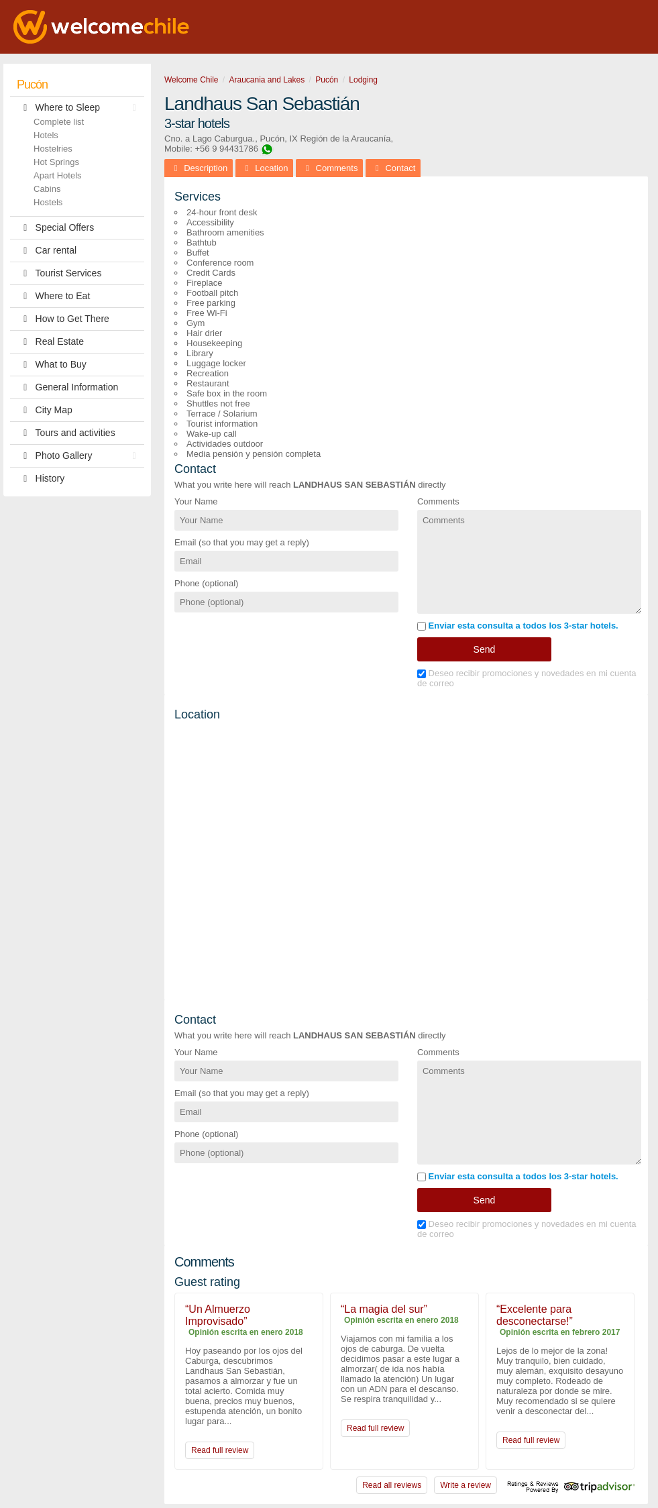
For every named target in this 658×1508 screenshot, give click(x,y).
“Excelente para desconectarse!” (534, 1315)
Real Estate (50, 342)
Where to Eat (53, 296)
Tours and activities (66, 433)
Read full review (219, 1450)
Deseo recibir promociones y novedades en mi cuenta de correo (527, 678)
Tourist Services (59, 273)
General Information (67, 387)
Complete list (59, 122)
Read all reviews (391, 1485)
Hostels (48, 202)
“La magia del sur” (384, 1309)
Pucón (32, 84)
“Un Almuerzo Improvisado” (217, 1315)
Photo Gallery (80, 456)
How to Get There (63, 319)
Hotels (46, 135)
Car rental (46, 251)
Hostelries (53, 149)
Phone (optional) (206, 583)
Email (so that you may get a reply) (241, 542)
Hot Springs (56, 162)
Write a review (465, 1485)
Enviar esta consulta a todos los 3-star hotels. (517, 626)
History (40, 479)
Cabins (47, 189)
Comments (438, 501)
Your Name (196, 501)
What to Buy (52, 365)
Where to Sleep (80, 108)
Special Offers (55, 228)
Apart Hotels (58, 175)
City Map (44, 410)
